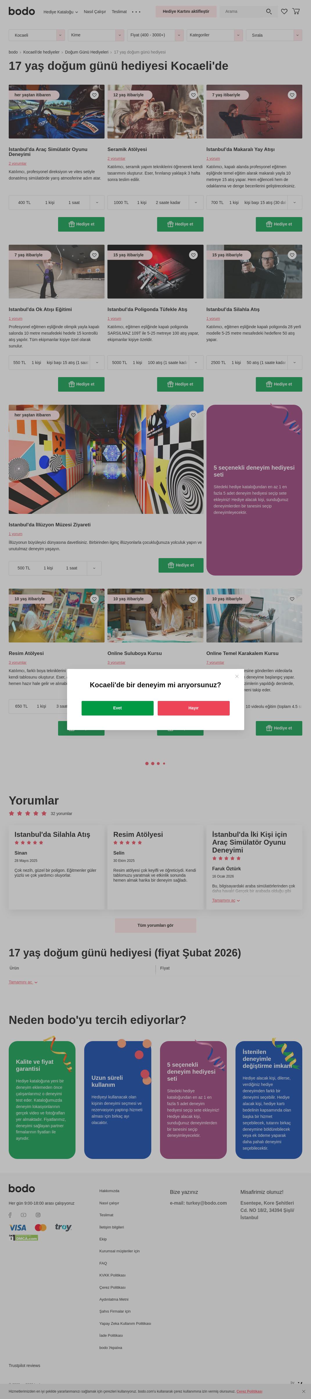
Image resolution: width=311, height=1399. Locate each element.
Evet (117, 708)
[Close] (236, 676)
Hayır (193, 708)
